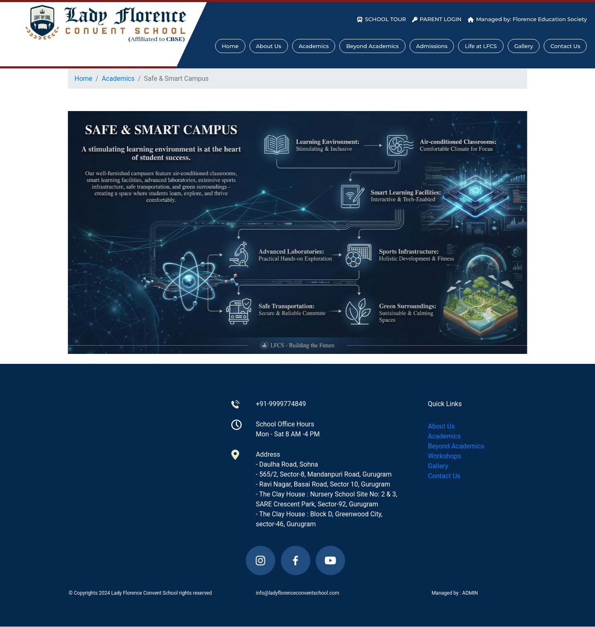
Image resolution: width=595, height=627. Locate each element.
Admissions (432, 46)
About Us (268, 46)
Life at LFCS (481, 46)
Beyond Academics (372, 46)
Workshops (444, 456)
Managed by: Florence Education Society (527, 19)
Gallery (523, 46)
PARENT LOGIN (436, 19)
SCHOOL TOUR (381, 19)
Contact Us (565, 46)
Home (230, 46)
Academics (314, 46)
